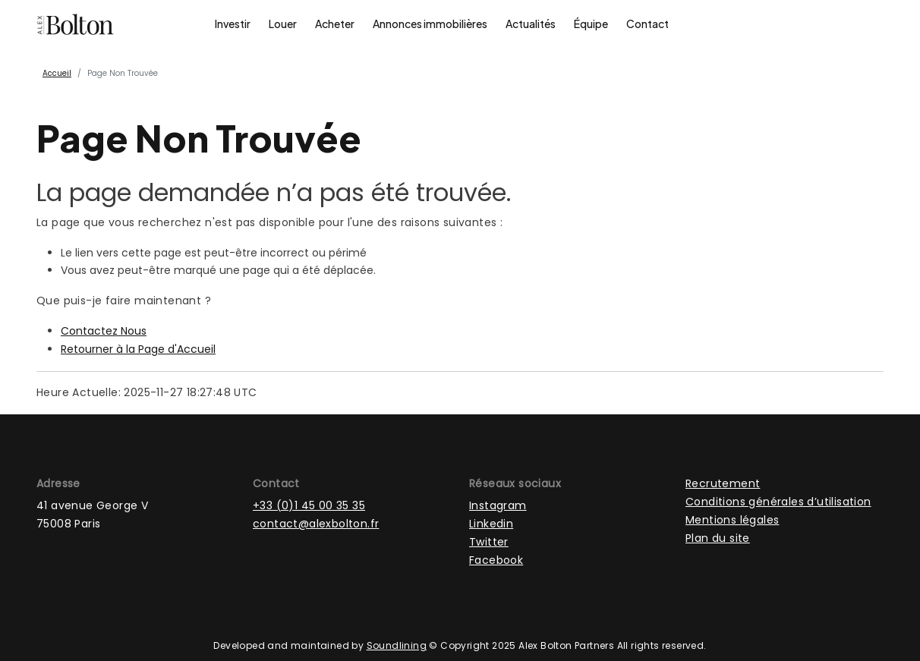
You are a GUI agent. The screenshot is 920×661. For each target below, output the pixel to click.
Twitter (489, 541)
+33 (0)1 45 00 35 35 (309, 505)
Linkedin (491, 523)
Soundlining (397, 645)
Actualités (531, 23)
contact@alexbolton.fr (316, 523)
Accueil (57, 73)
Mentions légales (732, 519)
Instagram (498, 505)
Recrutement (722, 483)
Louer (283, 23)
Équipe (591, 23)
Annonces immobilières (430, 23)
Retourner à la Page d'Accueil (138, 349)
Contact (647, 23)
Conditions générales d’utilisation (778, 501)
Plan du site (717, 538)
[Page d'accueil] (75, 24)
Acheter (334, 23)
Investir (232, 23)
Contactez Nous (104, 330)
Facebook (496, 560)
